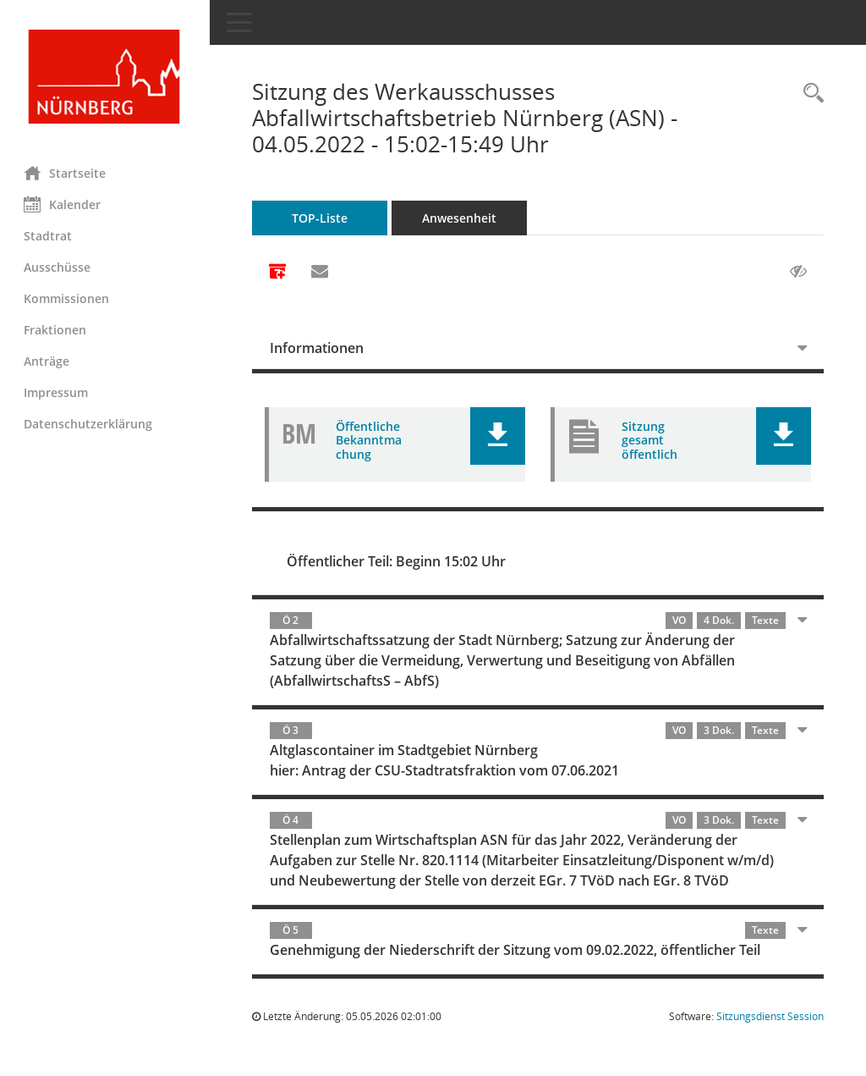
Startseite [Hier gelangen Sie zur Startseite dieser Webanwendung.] (66, 172)
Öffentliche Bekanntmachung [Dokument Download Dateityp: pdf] (370, 440)
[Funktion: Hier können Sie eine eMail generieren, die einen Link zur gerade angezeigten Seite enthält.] (321, 272)
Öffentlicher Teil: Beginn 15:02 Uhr (397, 561)
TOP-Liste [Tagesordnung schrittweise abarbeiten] (321, 218)
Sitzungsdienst (770, 1016)
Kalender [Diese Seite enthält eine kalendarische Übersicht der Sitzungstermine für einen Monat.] (63, 204)
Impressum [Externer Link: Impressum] (57, 392)
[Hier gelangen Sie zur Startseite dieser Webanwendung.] (105, 77)
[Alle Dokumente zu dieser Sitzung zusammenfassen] (279, 273)
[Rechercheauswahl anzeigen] (809, 94)
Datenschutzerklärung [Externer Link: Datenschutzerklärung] (89, 424)
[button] (498, 436)
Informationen (318, 348)
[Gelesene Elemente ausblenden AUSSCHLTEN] (798, 272)
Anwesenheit (461, 218)
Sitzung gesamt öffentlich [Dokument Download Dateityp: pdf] (650, 440)
